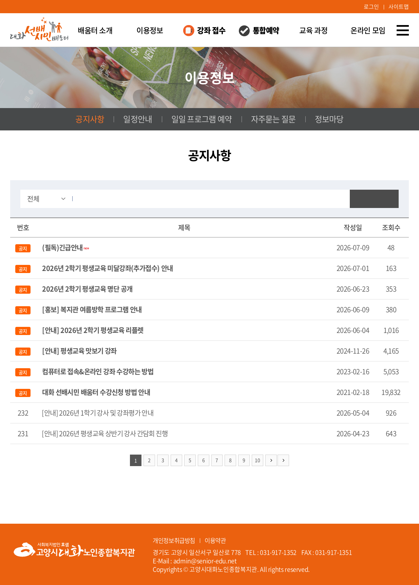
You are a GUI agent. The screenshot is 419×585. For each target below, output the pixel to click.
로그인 (371, 7)
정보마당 (329, 119)
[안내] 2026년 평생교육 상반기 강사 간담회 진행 (105, 434)
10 (258, 460)
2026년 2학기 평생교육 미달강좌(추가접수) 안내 (107, 268)
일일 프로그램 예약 (201, 119)
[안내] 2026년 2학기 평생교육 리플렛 (92, 330)
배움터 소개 (95, 30)
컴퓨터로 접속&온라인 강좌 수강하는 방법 (97, 372)
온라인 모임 (367, 30)
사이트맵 (398, 7)
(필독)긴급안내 (62, 248)
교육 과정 (313, 30)
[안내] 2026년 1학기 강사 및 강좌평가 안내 (97, 413)
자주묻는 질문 (273, 119)
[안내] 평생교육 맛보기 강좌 (79, 351)
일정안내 (137, 119)
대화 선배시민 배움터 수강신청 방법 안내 (96, 392)
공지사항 (89, 119)
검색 (374, 199)
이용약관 (218, 539)
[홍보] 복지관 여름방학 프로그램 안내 (91, 310)
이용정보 (149, 30)
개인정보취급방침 (175, 539)
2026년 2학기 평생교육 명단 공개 (87, 289)
